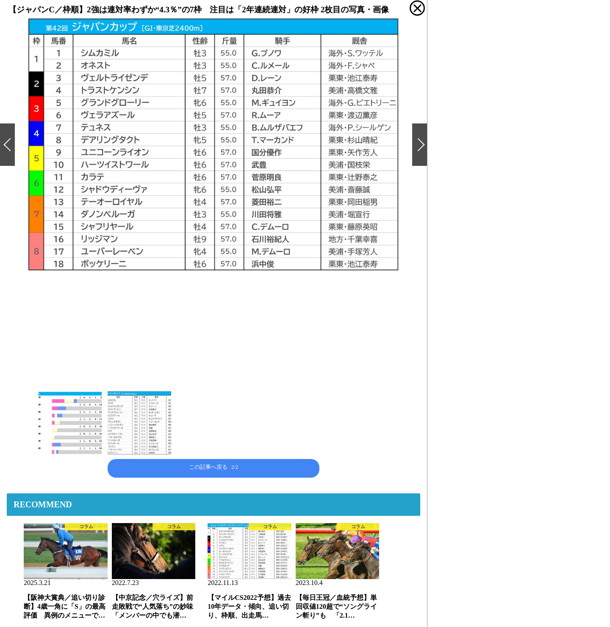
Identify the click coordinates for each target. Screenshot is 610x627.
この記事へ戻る (213, 467)
